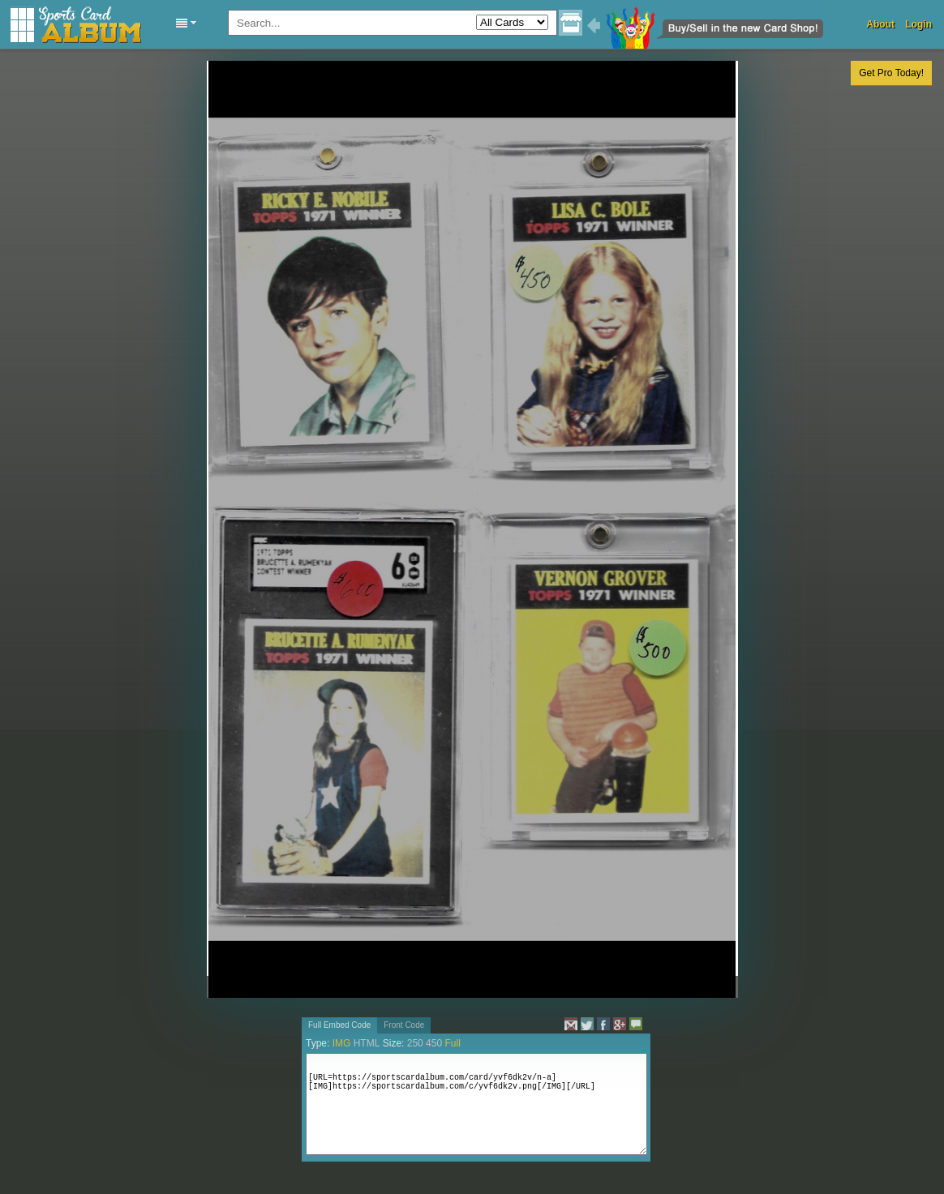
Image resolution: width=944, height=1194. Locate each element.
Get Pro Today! (891, 73)
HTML (367, 1043)
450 (434, 1043)
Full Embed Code (339, 1025)
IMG (342, 1043)
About (880, 24)
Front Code (404, 1025)
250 (415, 1043)
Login (918, 24)
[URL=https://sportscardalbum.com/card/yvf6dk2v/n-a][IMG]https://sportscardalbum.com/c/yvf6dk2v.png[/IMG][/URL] (476, 1104)
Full (452, 1043)
